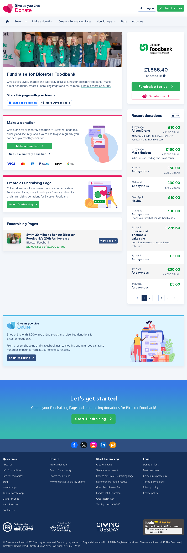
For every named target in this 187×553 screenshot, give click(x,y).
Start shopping (21, 358)
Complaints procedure (155, 475)
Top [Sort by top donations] (175, 115)
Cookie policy (150, 492)
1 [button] (145, 298)
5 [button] (167, 298)
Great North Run (105, 498)
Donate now (155, 96)
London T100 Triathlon (108, 492)
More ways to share (55, 102)
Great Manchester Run (108, 487)
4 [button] (161, 298)
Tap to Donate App (13, 492)
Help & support (11, 504)
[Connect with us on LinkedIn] (103, 447)
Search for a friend (60, 475)
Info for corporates (13, 475)
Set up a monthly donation (29, 154)
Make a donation (42, 21)
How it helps (10, 487)
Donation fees (151, 464)
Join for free (170, 8)
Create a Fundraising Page (75, 21)
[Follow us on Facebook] (74, 447)
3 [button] (155, 298)
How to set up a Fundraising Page (115, 475)
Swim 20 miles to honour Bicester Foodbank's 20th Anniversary (50, 236)
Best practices (151, 470)
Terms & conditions (154, 481)
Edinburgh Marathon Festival (112, 481)
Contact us (9, 509)
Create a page (104, 464)
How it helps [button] (104, 21)
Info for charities (12, 470)
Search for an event (107, 470)
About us (137, 21)
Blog (124, 21)
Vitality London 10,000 (108, 504)
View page (108, 241)
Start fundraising (23, 204)
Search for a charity (60, 470)
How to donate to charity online (67, 481)
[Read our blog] (112, 447)
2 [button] (149, 298)
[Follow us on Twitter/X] (83, 447)
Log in (147, 8)
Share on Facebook (22, 102)
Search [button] (18, 21)
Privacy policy (150, 487)
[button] (164, 75)
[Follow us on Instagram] (93, 447)
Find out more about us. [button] (96, 86)
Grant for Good (11, 498)
